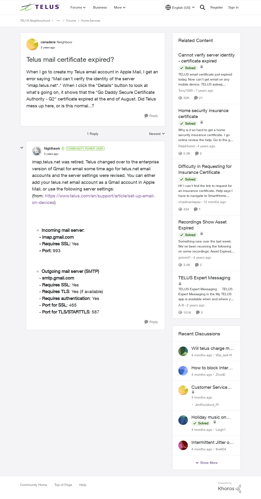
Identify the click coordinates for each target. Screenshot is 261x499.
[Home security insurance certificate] (206, 135)
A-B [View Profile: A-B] (181, 305)
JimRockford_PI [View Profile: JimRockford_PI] (207, 404)
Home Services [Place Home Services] (90, 20)
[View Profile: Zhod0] (183, 370)
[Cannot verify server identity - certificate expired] (206, 79)
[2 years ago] (194, 304)
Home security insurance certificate (203, 113)
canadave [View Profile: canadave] (48, 42)
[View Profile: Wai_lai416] (183, 351)
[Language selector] (180, 7)
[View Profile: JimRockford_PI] (183, 390)
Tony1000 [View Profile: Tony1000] (185, 90)
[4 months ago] (201, 354)
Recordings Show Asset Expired (202, 224)
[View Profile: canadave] (32, 44)
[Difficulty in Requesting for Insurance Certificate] (206, 190)
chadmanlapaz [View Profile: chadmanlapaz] (189, 202)
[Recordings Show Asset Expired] (206, 246)
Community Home (33, 485)
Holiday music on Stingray (208, 417)
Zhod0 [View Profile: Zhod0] (220, 374)
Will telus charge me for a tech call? (211, 348)
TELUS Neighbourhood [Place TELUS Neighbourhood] (35, 20)
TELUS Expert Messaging (204, 277)
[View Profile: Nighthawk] (37, 151)
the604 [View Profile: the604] (221, 449)
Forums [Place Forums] (71, 20)
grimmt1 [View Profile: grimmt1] (184, 258)
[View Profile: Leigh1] (183, 420)
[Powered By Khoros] (229, 487)
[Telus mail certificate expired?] (51, 154)
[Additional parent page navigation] (58, 20)
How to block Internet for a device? (213, 368)
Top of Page (63, 485)
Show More (206, 463)
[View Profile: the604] (183, 445)
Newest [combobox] (157, 134)
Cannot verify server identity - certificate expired (206, 57)
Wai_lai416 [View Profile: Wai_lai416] (224, 355)
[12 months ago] (214, 201)
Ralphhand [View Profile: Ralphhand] (186, 146)
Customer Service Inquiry (209, 387)
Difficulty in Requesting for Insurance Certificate (205, 169)
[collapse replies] (22, 148)
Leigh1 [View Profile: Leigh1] (221, 430)
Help (82, 485)
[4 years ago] (205, 146)
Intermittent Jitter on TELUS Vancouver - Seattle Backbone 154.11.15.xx (211, 442)
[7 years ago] (203, 90)
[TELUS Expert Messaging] (206, 293)
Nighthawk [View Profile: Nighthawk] (52, 148)
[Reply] (151, 116)
